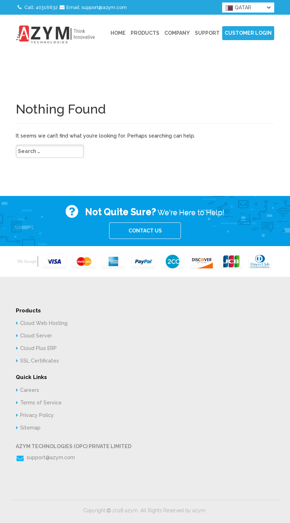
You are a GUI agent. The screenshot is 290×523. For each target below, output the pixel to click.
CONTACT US (145, 231)
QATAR (238, 8)
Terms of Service (41, 403)
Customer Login (248, 33)
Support (207, 33)
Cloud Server (36, 336)
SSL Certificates (39, 361)
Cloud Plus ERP (38, 348)
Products (145, 33)
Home (118, 33)
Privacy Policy (37, 415)
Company (177, 33)
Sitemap (30, 428)
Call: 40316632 (37, 7)
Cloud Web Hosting (43, 323)
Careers (29, 390)
